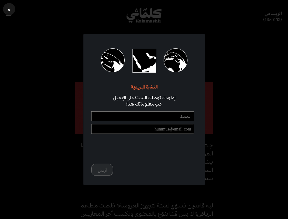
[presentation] (148, 149)
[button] (9, 9)
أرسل (102, 170)
